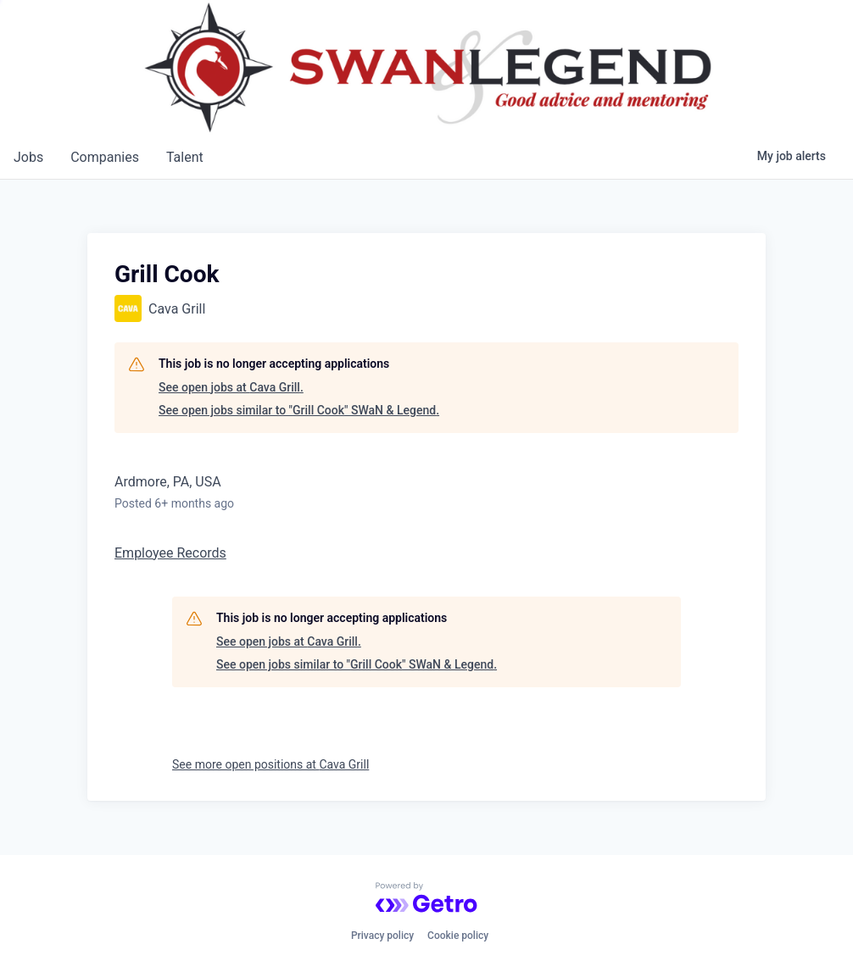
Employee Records (170, 553)
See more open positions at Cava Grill (270, 764)
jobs (28, 157)
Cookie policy (457, 935)
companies (104, 157)
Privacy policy (382, 935)
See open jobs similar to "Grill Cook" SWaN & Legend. (299, 410)
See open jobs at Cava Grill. (231, 387)
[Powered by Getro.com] (426, 897)
